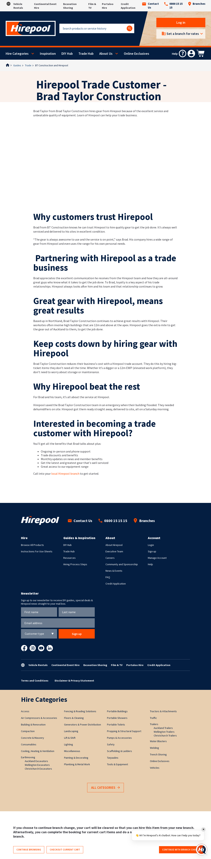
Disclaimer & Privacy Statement (74, 680)
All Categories (105, 787)
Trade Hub (86, 53)
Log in (180, 22)
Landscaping (71, 731)
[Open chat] (201, 849)
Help (150, 564)
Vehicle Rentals (38, 665)
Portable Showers (117, 718)
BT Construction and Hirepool (51, 65)
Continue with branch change (181, 849)
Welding (154, 748)
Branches (196, 4)
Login (151, 545)
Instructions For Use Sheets (36, 551)
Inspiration (48, 53)
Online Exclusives (136, 53)
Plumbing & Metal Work (77, 764)
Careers (110, 558)
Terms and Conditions (34, 680)
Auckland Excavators (36, 761)
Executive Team (114, 551)
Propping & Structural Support (124, 731)
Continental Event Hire (65, 665)
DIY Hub (67, 53)
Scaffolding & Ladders (119, 751)
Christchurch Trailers (165, 735)
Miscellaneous (72, 751)
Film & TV (117, 665)
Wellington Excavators (37, 765)
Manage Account (157, 558)
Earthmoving (28, 757)
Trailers (154, 724)
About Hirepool (114, 545)
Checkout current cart (65, 849)
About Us (105, 53)
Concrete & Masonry (32, 737)
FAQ (108, 577)
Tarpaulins (112, 757)
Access (25, 711)
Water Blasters (158, 741)
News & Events (114, 570)
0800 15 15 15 (173, 5)
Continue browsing (28, 849)
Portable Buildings (117, 711)
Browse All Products (32, 545)
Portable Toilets (116, 724)
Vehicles (154, 767)
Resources (69, 558)
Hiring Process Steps (75, 564)
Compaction (28, 731)
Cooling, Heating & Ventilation (37, 751)
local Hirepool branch (65, 473)
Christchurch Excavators (38, 768)
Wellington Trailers (164, 731)
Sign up (152, 551)
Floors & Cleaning (74, 718)
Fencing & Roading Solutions (80, 711)
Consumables (28, 744)
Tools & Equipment (117, 764)
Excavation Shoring (95, 665)
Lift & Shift (69, 737)
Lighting (68, 744)
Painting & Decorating (76, 757)
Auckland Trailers (163, 728)
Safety (111, 744)
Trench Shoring (158, 754)
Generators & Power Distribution (82, 724)
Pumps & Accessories (119, 737)
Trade (28, 65)
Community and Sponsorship (122, 564)
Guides (17, 65)
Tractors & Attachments (163, 711)
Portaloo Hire (135, 665)
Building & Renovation (33, 724)
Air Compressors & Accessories (39, 718)
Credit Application (116, 583)
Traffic (153, 718)
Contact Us (150, 5)
